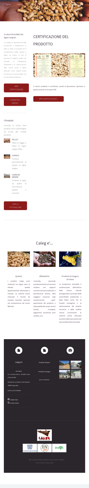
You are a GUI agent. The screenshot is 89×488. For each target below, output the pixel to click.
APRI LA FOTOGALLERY (15, 206)
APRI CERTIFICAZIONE (16, 88)
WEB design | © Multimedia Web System (41, 460)
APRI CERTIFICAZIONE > (48, 99)
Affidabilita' (44, 276)
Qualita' (18, 276)
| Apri (51, 463)
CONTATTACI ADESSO (15, 101)
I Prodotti (8, 120)
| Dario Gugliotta (59, 460)
